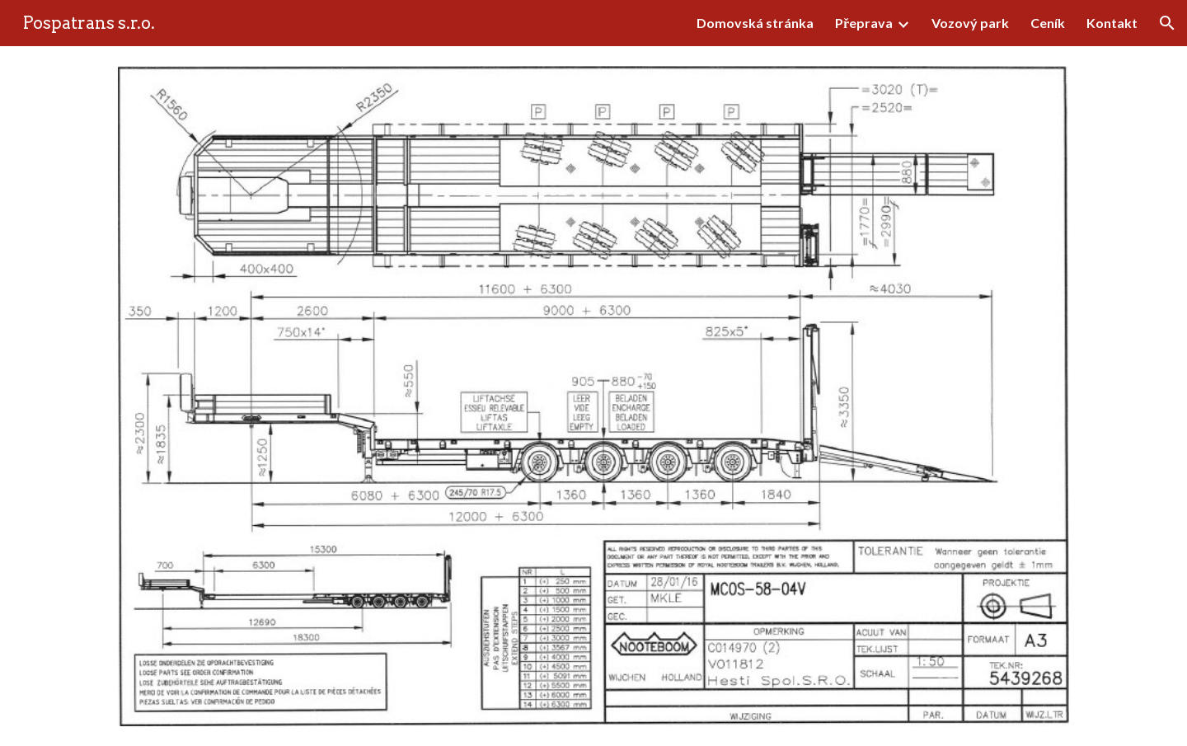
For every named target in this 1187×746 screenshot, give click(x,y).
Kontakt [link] (1112, 22)
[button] (1167, 23)
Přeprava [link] (864, 22)
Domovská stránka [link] (755, 22)
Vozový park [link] (970, 22)
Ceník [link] (1047, 22)
